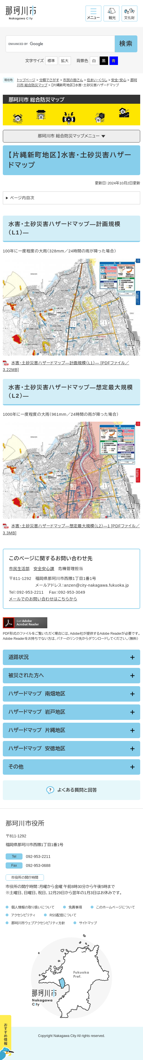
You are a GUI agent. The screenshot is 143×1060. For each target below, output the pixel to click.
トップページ (26, 80)
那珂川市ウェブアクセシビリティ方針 (38, 923)
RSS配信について (63, 915)
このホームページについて (115, 907)
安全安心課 (44, 568)
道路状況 (18, 657)
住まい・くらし (97, 80)
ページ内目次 (22, 198)
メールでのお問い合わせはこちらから (43, 599)
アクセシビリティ (23, 915)
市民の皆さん (73, 80)
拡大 (64, 61)
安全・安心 (118, 80)
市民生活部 (19, 568)
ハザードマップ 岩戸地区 (36, 712)
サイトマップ (88, 923)
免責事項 (75, 907)
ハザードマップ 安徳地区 (36, 748)
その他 (15, 767)
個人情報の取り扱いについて (33, 907)
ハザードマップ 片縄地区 (36, 730)
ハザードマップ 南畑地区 (36, 694)
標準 (51, 61)
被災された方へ (26, 675)
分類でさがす (49, 80)
